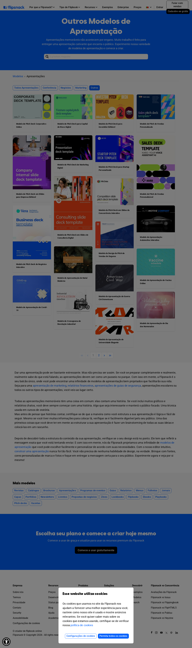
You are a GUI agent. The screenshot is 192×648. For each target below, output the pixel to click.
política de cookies (81, 625)
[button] (6, 641)
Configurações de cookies (80, 636)
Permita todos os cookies (113, 636)
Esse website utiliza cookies (96, 596)
